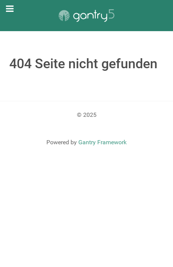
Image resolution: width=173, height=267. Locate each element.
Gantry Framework (102, 142)
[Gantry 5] (86, 15)
